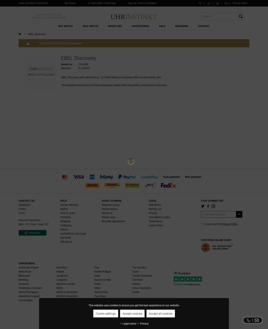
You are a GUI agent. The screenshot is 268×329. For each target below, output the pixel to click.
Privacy (143, 323)
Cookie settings (106, 313)
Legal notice (127, 323)
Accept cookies (132, 313)
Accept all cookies (161, 313)
